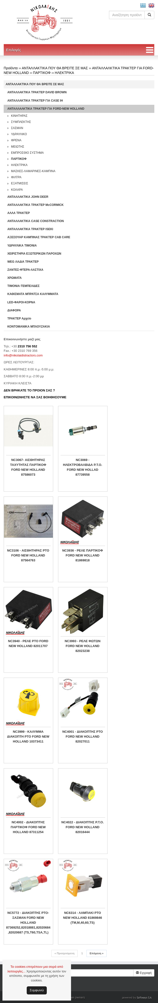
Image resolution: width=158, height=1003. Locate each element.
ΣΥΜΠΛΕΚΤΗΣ (21, 122)
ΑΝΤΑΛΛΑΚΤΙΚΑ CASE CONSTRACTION (35, 221)
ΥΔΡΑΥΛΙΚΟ (19, 134)
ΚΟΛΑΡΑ (17, 189)
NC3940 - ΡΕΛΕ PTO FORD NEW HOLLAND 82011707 (28, 643)
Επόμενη (96, 953)
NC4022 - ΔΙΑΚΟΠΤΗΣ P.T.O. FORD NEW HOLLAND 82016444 (82, 827)
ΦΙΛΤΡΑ (16, 177)
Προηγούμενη (64, 953)
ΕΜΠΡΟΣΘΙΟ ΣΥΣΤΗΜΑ (27, 152)
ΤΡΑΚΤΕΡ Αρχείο (19, 318)
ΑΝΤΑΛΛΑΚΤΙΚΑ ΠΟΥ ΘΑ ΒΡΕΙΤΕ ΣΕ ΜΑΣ (55, 68)
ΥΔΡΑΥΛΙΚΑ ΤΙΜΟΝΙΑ (22, 245)
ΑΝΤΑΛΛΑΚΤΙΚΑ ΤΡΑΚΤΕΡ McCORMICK (35, 205)
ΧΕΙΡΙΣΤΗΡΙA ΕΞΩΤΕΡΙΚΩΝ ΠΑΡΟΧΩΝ (34, 253)
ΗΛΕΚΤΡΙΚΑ (64, 73)
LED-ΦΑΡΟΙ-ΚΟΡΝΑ (21, 302)
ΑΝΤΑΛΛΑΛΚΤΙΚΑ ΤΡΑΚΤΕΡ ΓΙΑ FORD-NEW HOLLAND (45, 108)
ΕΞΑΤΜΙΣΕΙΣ (19, 183)
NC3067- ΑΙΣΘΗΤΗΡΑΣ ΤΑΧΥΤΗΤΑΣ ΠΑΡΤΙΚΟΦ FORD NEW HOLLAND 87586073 (28, 467)
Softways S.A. (144, 997)
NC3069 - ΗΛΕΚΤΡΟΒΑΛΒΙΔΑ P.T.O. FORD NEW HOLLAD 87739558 (82, 467)
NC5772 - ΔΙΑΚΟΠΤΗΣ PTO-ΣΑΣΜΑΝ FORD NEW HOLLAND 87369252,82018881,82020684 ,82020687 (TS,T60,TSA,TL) (28, 922)
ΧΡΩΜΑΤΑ (14, 278)
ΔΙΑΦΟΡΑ (14, 310)
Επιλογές (13, 50)
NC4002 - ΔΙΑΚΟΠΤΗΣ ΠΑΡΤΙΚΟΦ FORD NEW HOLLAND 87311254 (28, 827)
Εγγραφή (144, 973)
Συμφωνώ (37, 990)
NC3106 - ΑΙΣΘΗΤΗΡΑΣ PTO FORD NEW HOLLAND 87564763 (28, 555)
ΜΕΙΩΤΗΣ (17, 146)
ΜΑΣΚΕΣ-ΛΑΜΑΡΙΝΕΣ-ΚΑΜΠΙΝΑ (33, 171)
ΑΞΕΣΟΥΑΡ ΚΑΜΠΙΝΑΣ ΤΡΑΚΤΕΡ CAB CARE (38, 237)
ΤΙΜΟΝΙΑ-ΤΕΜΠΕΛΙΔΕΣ (23, 286)
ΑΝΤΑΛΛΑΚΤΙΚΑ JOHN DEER (27, 197)
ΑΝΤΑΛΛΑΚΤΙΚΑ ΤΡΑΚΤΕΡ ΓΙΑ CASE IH (35, 100)
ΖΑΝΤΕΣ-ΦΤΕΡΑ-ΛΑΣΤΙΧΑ (25, 269)
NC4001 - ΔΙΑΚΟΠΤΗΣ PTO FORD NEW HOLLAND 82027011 (82, 736)
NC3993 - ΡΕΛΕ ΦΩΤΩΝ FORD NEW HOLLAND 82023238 (82, 646)
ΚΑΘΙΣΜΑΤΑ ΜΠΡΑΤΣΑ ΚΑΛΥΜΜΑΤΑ (32, 294)
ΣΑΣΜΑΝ (17, 128)
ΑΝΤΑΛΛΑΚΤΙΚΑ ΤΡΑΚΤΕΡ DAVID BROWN (37, 92)
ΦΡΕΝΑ (16, 140)
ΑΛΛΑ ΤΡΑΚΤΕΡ (18, 213)
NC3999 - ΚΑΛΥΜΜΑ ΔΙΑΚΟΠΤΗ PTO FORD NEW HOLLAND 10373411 (28, 736)
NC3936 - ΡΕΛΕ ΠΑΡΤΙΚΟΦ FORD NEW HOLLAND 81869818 (82, 555)
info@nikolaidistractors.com (23, 355)
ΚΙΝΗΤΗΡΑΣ (19, 116)
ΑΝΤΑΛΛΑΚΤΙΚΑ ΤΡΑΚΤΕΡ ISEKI (30, 229)
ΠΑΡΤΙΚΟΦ (42, 73)
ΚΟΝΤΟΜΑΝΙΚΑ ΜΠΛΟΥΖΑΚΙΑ (28, 326)
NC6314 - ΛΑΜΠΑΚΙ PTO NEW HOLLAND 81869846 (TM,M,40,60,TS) (82, 917)
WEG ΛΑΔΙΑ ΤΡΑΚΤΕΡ (23, 261)
